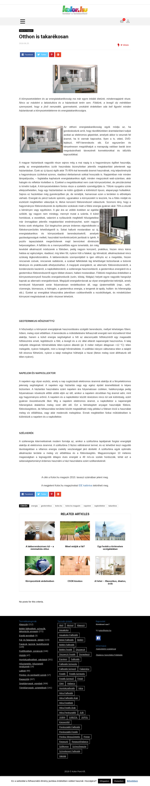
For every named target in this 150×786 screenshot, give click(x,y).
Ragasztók (24, 685)
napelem (87, 506)
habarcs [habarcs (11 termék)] (71, 689)
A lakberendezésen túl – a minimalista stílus (40, 550)
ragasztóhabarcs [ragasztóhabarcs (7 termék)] (80, 747)
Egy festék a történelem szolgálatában (110, 550)
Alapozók (23, 630)
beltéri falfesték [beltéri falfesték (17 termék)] (66, 650)
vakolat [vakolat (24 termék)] (62, 762)
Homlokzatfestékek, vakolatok (33, 665)
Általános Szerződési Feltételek (109, 661)
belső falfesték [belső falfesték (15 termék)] (66, 645)
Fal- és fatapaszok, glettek (31, 645)
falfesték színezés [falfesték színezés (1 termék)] (68, 670)
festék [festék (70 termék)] (62, 679)
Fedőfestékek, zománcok (31, 656)
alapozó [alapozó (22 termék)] (81, 631)
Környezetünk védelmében (39, 586)
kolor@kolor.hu (105, 636)
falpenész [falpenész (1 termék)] (85, 674)
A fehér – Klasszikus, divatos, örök (110, 588)
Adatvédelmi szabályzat (106, 655)
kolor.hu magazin (26, 30)
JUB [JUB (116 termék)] (82, 718)
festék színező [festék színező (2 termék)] (66, 684)
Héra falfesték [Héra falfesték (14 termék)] (66, 699)
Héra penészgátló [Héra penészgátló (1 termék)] (67, 718)
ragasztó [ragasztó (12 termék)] (63, 747)
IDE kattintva (85, 485)
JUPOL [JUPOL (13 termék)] (84, 723)
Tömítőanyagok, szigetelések (32, 693)
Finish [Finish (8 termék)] (80, 684)
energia (34, 506)
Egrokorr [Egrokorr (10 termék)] (63, 665)
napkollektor (99, 506)
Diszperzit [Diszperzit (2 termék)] (80, 655)
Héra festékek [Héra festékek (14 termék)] (66, 708)
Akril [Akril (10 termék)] (61, 631)
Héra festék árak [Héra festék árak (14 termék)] (67, 713)
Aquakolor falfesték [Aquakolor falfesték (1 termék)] (68, 640)
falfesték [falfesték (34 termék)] (75, 665)
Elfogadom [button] (104, 781)
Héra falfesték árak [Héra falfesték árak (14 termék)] (68, 703)
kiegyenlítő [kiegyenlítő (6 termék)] (64, 728)
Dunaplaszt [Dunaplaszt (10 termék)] (84, 660)
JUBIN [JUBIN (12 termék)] (62, 723)
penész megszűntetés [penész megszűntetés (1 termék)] (69, 742)
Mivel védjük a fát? (75, 549)
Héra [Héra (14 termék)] (80, 694)
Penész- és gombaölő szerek (32, 680)
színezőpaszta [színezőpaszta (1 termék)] (79, 752)
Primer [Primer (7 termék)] (87, 742)
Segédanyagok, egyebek (30, 689)
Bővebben (132, 781)
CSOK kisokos (75, 586)
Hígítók (22, 661)
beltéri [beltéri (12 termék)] (80, 645)
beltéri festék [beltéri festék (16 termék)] (65, 655)
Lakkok (22, 676)
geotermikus (46, 506)
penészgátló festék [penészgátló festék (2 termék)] (68, 737)
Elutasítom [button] (119, 781)
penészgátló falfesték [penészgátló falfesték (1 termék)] (69, 732)
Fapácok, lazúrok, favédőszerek (34, 650)
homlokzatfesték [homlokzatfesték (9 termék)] (67, 694)
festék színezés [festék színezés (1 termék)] (77, 679)
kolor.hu (58, 506)
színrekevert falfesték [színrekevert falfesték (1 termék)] (69, 757)
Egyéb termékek (26, 641)
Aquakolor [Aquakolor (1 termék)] (64, 636)
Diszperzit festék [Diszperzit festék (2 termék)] (67, 660)
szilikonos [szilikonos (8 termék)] (64, 752)
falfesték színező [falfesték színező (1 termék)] (67, 674)
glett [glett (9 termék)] (61, 689)
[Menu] (22, 21)
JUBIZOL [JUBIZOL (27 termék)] (73, 723)
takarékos (112, 506)
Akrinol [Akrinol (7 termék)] (70, 631)
